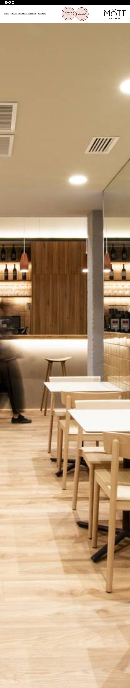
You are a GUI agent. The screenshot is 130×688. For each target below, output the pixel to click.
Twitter (9, 2)
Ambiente (22, 13)
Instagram (13, 2)
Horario (31, 13)
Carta (13, 13)
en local (67, 13)
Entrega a (81, 13)
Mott (6, 13)
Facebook (6, 2)
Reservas (40, 13)
